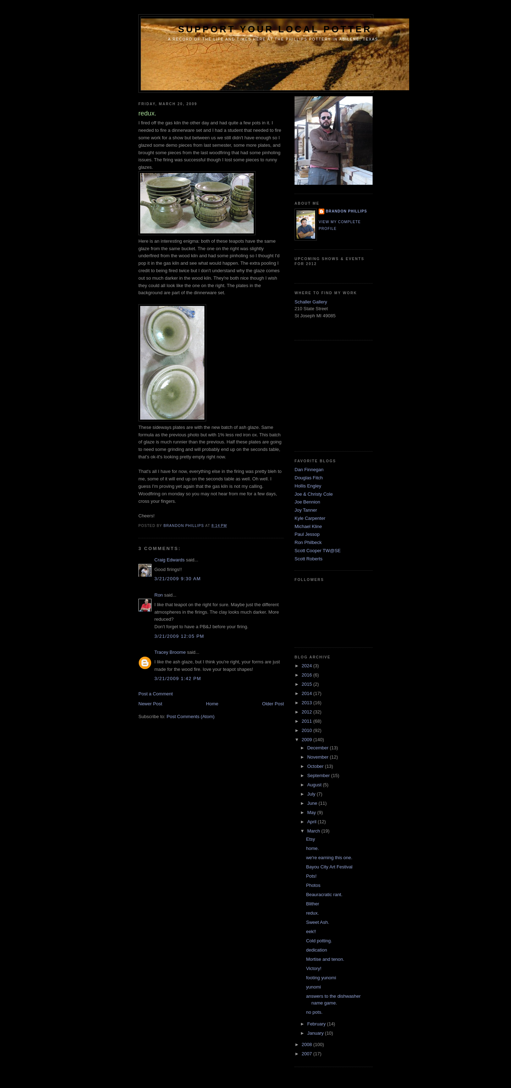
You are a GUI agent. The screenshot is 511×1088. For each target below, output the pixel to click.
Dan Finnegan (309, 469)
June (313, 803)
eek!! (311, 931)
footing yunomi (321, 977)
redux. (312, 913)
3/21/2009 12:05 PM (179, 636)
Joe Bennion (307, 502)
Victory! (313, 968)
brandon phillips (346, 211)
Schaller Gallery (311, 302)
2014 (307, 693)
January (316, 1033)
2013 (307, 702)
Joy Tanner (306, 510)
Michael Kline (308, 526)
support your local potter (275, 29)
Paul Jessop (307, 534)
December (318, 747)
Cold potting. (319, 940)
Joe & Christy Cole (314, 494)
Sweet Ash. (317, 922)
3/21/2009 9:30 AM (177, 578)
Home (212, 703)
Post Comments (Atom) (191, 716)
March (314, 831)
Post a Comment (155, 693)
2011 (307, 721)
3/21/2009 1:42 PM (177, 678)
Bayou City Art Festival (329, 866)
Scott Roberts (309, 558)
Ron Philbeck (308, 542)
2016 (307, 675)
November (318, 757)
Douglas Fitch (309, 477)
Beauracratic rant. (324, 894)
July (312, 794)
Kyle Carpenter (310, 518)
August (315, 784)
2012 (307, 712)
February (317, 1024)
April (312, 821)
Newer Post (150, 703)
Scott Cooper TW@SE (318, 550)
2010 (307, 730)
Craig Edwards (169, 559)
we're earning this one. (329, 857)
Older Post (273, 703)
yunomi (313, 987)
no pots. (314, 1012)
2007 (307, 1053)
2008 (307, 1044)
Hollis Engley (308, 486)
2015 (307, 684)
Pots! (311, 876)
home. (312, 848)
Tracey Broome (170, 652)
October (316, 766)
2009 (307, 739)
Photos (313, 885)
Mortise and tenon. (325, 959)
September (319, 775)
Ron (158, 595)
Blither (312, 903)
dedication (316, 950)
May (312, 812)
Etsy (310, 839)
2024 (307, 665)
